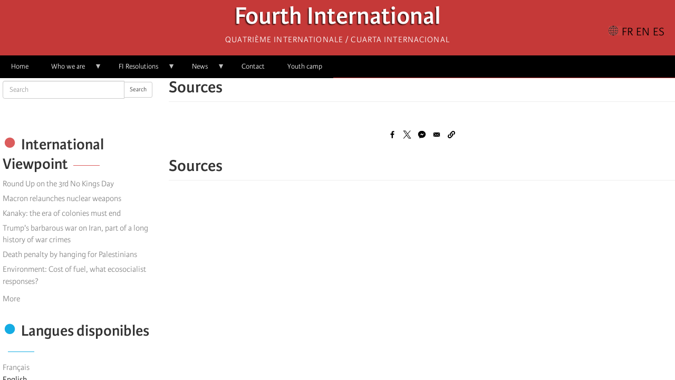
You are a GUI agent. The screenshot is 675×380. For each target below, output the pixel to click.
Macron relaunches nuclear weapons (62, 198)
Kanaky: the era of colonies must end (62, 213)
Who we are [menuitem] (71, 70)
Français (16, 367)
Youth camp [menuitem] (304, 66)
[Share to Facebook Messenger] (422, 134)
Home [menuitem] (19, 66)
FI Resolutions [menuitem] (141, 70)
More (11, 298)
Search (138, 89)
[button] (451, 134)
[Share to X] (407, 134)
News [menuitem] (203, 70)
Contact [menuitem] (253, 66)
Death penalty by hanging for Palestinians (70, 254)
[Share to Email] (436, 134)
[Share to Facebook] (392, 134)
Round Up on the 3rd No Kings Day (58, 183)
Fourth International (338, 19)
